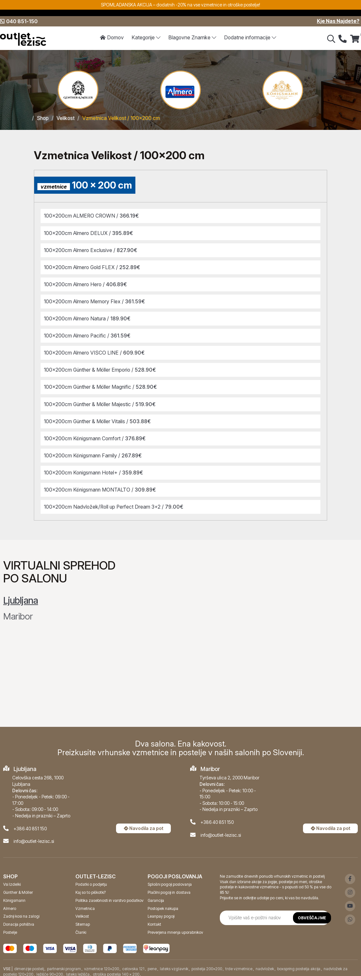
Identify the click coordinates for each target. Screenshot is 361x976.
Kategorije (146, 37)
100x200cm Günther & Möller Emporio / (101, 368)
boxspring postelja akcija (298, 964)
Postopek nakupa (163, 904)
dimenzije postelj (29, 964)
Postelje (10, 928)
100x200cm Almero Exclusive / (91, 249)
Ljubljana (20, 596)
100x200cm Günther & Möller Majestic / (101, 401)
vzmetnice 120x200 (101, 964)
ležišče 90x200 (49, 969)
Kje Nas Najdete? (338, 21)
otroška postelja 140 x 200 (116, 969)
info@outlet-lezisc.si (34, 837)
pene (152, 964)
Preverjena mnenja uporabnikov (175, 928)
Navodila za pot (143, 824)
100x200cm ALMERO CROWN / (92, 215)
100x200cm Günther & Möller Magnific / (102, 384)
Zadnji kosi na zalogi (21, 912)
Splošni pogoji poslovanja (170, 880)
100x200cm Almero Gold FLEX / (93, 266)
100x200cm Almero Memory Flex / (95, 300)
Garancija (156, 896)
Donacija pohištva (18, 920)
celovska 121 (133, 964)
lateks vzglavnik (174, 964)
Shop (43, 118)
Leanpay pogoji (161, 912)
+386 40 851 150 (30, 824)
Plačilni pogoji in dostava (169, 888)
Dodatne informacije (250, 37)
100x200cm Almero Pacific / (88, 334)
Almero (9, 904)
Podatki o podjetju (91, 880)
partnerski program (64, 964)
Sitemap (82, 920)
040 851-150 (19, 21)
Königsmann (14, 896)
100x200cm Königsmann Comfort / (96, 435)
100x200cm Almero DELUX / (89, 232)
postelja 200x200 (206, 964)
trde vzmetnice (238, 964)
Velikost (66, 118)
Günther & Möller (18, 888)
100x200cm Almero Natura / (88, 317)
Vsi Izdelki (12, 880)
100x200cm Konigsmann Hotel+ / (94, 469)
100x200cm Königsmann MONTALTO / (101, 486)
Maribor (18, 612)
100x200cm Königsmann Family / (94, 452)
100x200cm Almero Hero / (86, 283)
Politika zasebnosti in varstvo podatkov (109, 896)
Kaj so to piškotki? (90, 888)
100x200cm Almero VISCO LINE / (95, 350)
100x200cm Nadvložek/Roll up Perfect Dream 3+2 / (115, 503)
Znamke (192, 37)
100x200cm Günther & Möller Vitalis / (98, 418)
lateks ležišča (78, 969)
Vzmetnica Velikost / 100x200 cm (122, 118)
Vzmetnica (85, 904)
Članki (80, 928)
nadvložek (265, 964)
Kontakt (154, 920)
